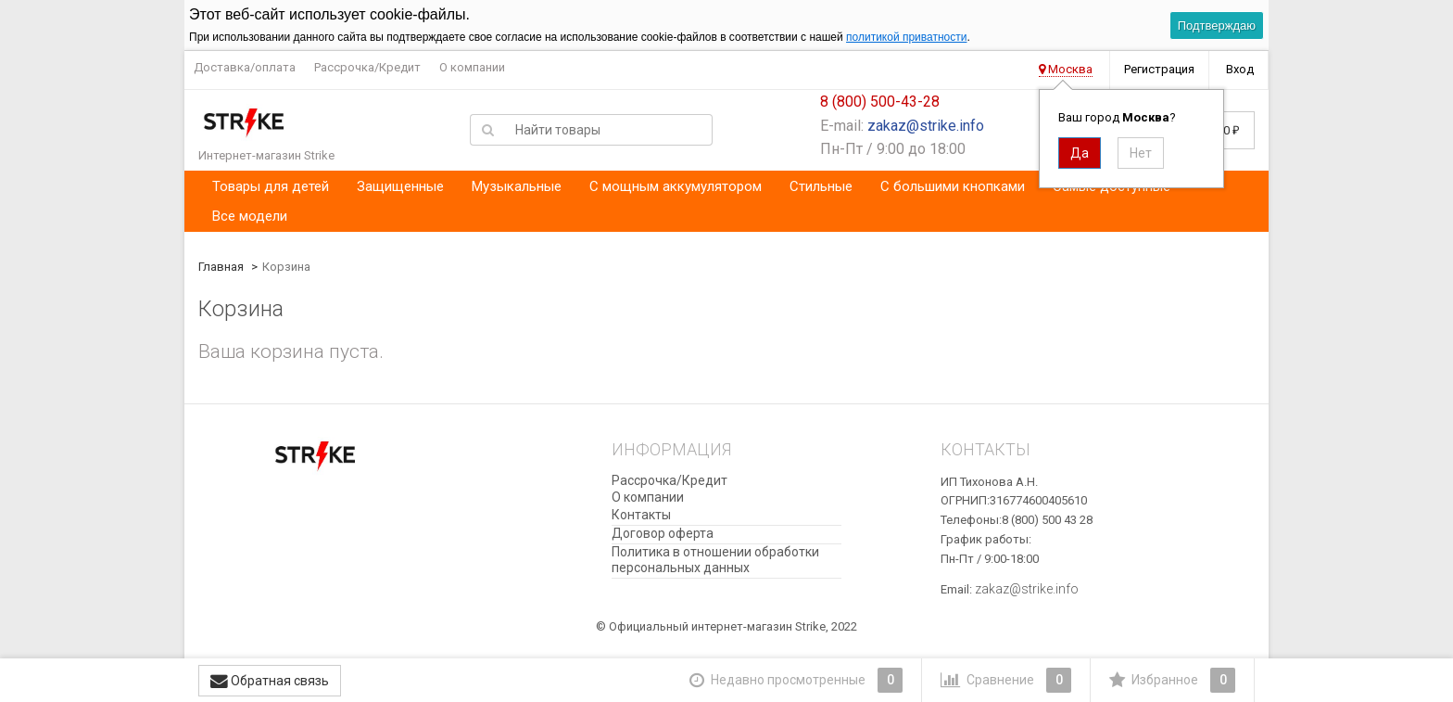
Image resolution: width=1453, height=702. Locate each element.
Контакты (641, 514)
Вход (1240, 69)
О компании (472, 67)
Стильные (821, 186)
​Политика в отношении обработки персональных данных (715, 559)
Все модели (249, 216)
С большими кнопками (952, 186)
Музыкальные (517, 186)
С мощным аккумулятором (675, 186)
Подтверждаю (1217, 25)
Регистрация (1159, 69)
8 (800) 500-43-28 (880, 101)
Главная (221, 267)
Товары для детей (270, 186)
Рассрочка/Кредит (367, 67)
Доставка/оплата (245, 67)
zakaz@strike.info (925, 125)
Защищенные (400, 186)
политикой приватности (906, 37)
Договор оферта (663, 533)
